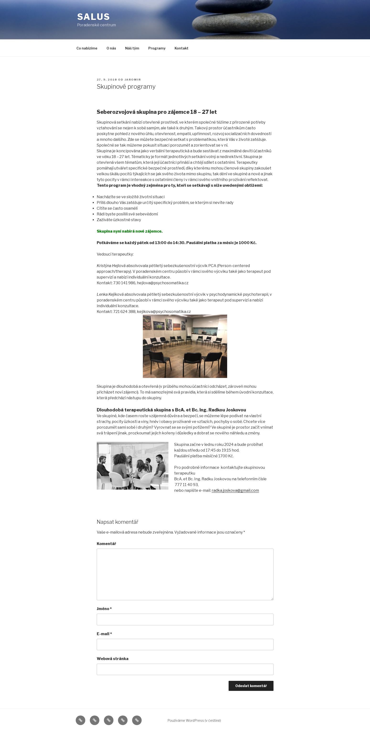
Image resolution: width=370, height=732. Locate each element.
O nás (111, 48)
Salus (93, 16)
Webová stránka (113, 658)
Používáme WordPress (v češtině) (194, 720)
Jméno (104, 608)
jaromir (133, 79)
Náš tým (132, 48)
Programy (157, 48)
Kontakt (181, 48)
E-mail (104, 634)
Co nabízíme (86, 48)
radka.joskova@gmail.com (235, 490)
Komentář (106, 543)
